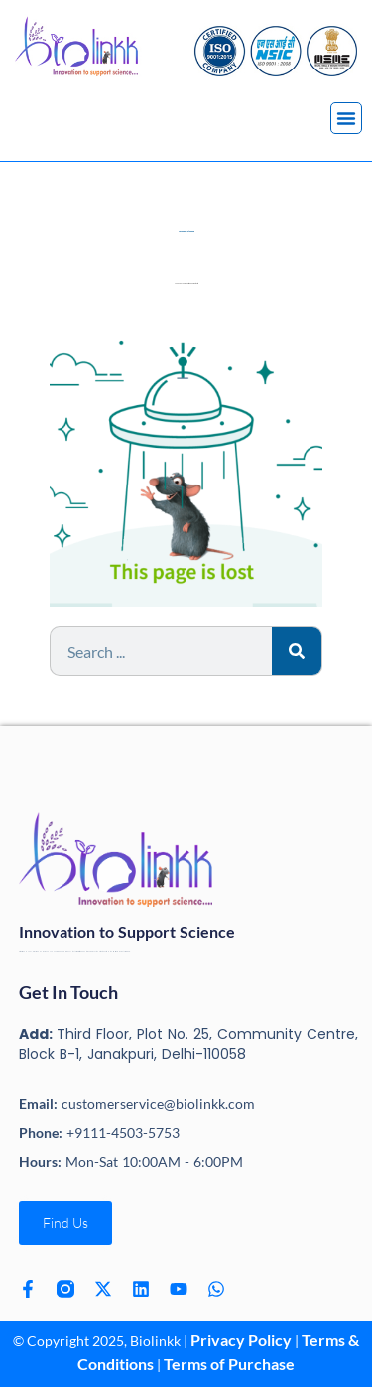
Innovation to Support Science (127, 931)
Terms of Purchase (229, 1363)
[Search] (296, 651)
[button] (346, 118)
